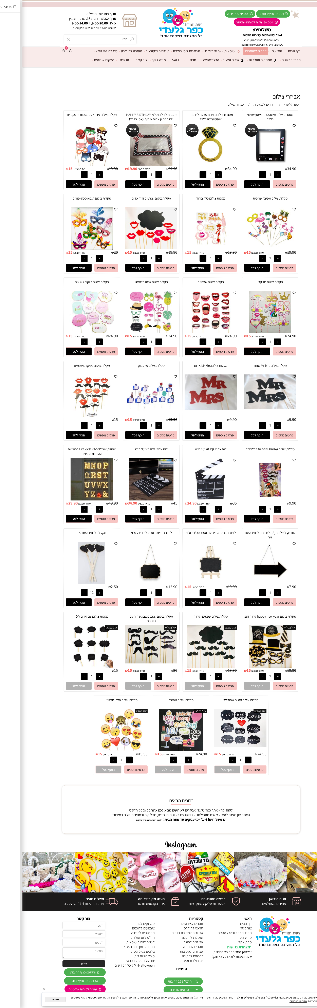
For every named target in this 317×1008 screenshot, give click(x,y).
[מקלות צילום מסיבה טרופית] (247, 248)
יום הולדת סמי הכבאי (118, 960)
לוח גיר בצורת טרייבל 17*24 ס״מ (128, 533)
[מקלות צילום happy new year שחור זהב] (247, 666)
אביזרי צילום (264, 96)
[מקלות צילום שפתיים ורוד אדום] (129, 248)
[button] (235, 184)
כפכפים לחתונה (170, 956)
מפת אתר (222, 942)
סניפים (101, 60)
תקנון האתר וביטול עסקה (212, 932)
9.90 (270, 419)
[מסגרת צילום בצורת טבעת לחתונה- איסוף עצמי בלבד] (188, 164)
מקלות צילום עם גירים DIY (69, 616)
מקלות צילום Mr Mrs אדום (188, 365)
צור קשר (119, 60)
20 (93, 252)
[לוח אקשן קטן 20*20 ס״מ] (188, 499)
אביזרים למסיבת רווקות (165, 932)
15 (48, 168)
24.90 (269, 335)
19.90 (110, 168)
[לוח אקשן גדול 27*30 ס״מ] (129, 499)
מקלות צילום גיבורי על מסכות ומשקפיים (69, 114)
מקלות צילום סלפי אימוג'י (99, 700)
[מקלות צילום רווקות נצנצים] (69, 332)
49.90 (90, 503)
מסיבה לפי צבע (109, 51)
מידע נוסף (136, 60)
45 (153, 503)
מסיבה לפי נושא (84, 51)
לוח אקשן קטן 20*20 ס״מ (188, 449)
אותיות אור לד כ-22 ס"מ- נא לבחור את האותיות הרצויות (69, 451)
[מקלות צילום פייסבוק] (128, 415)
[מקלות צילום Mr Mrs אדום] (188, 409)
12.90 (150, 586)
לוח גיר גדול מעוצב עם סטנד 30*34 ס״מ (188, 533)
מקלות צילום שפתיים (188, 282)
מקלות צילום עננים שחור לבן (218, 700)
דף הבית (271, 51)
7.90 (270, 586)
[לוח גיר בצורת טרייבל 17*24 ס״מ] (129, 582)
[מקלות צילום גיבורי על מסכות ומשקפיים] (69, 164)
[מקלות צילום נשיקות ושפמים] (69, 415)
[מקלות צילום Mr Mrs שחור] (248, 408)
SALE (153, 60)
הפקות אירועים (82, 60)
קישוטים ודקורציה (135, 51)
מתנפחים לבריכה (120, 932)
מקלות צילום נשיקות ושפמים (69, 365)
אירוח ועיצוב (211, 60)
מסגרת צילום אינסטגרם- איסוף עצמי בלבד (248, 116)
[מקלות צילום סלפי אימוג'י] (99, 750)
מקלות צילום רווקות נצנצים (69, 282)
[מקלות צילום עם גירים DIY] (69, 666)
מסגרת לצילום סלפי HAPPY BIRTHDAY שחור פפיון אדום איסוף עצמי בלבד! (129, 116)
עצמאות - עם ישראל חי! (200, 51)
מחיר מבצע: (121, 169)
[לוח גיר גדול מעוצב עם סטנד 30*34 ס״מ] (188, 582)
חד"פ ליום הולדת (120, 937)
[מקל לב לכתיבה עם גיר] (69, 582)
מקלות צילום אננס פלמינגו (128, 282)
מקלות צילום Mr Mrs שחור (247, 365)
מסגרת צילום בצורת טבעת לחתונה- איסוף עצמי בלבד (188, 116)
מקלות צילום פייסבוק (129, 365)
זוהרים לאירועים (170, 923)
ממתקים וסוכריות (240, 60)
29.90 (150, 168)
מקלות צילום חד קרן (247, 282)
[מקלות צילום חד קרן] (247, 332)
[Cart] (41, 50)
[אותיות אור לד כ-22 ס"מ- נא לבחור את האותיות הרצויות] (69, 499)
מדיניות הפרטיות (275, 1001)
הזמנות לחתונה (170, 937)
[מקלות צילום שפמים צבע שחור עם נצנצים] (129, 662)
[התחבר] (48, 50)
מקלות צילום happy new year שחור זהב (248, 616)
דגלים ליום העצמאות (118, 942)
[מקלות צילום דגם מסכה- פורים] (69, 248)
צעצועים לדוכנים (121, 928)
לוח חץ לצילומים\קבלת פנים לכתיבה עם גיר (247, 535)
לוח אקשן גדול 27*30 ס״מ (129, 449)
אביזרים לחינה (171, 942)
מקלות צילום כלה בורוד (188, 198)
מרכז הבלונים (268, 60)
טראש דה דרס (171, 928)
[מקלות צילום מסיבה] (158, 750)
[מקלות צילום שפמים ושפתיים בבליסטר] (247, 499)
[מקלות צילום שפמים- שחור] (188, 666)
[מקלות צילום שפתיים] (188, 332)
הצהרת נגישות (216, 947)
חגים (169, 60)
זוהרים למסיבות (233, 51)
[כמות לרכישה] (247, 174)
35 (212, 503)
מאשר (33, 999)
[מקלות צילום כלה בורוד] (188, 248)
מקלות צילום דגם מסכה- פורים (69, 198)
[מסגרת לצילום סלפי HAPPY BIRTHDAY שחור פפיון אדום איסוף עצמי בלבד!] (129, 164)
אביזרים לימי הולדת (164, 51)
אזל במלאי (267, 627)
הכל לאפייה (189, 60)
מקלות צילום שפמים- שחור (188, 616)
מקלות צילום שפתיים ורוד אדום (128, 198)
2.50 (91, 586)
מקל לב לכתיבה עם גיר (69, 533)
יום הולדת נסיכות (169, 960)
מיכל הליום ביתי (121, 956)
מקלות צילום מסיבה (158, 700)
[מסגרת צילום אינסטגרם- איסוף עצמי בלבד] (247, 164)
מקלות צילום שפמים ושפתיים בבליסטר (247, 449)
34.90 (269, 168)
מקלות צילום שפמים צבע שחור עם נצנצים (128, 618)
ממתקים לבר (123, 923)
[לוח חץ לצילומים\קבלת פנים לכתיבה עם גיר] (247, 582)
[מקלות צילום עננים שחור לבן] (218, 745)
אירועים (254, 51)
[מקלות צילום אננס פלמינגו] (128, 332)
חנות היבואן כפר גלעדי (116, 946)
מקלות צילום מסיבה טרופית (247, 198)
